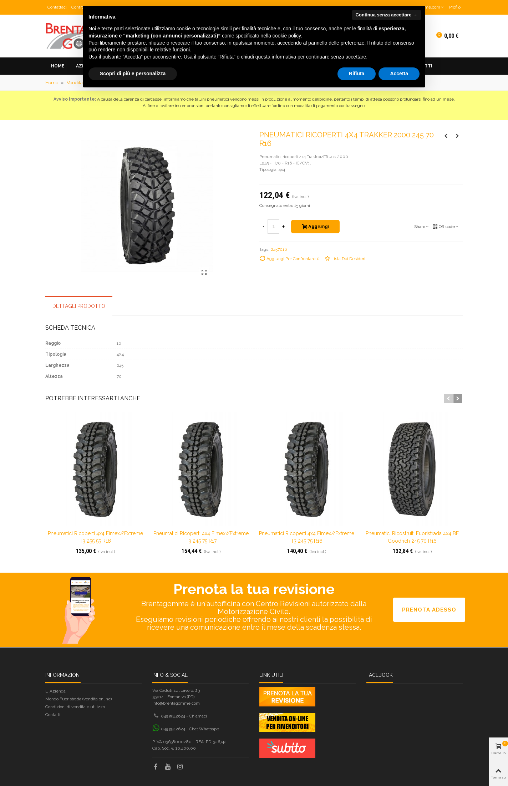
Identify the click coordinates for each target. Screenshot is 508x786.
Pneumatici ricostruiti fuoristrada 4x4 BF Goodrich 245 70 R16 (412, 537)
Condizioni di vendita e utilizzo (75, 706)
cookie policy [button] (287, 36)
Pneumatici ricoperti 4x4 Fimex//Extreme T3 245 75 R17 (201, 537)
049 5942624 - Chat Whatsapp (190, 728)
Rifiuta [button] (357, 73)
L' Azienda (55, 691)
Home (58, 66)
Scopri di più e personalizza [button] (133, 73)
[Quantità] (274, 226)
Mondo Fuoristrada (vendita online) (78, 698)
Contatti (52, 714)
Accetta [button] (399, 73)
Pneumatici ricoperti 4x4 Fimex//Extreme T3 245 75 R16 (306, 537)
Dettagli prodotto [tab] (78, 306)
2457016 (279, 249)
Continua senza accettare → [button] (386, 14)
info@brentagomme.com (176, 703)
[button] (448, 398)
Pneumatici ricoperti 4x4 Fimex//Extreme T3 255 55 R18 (95, 537)
